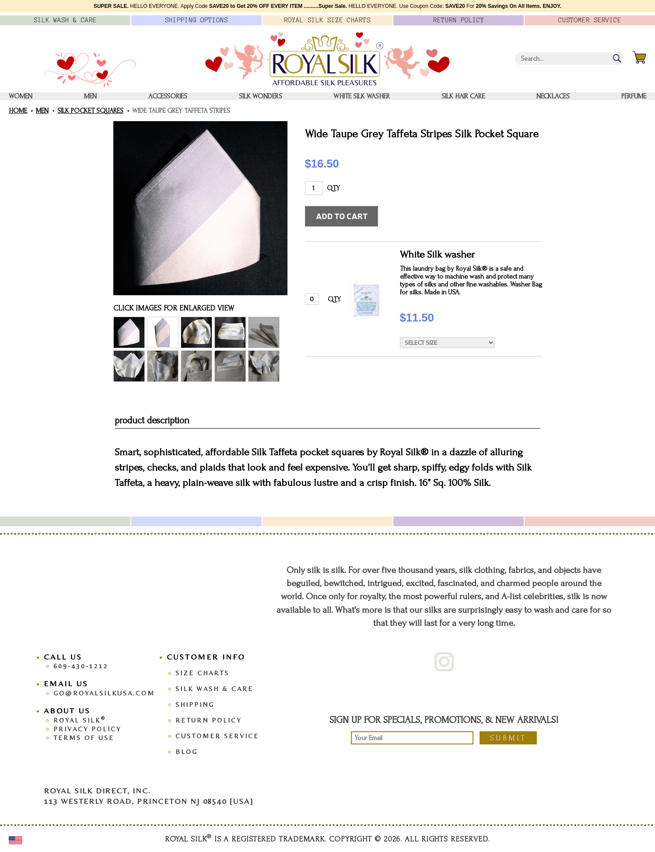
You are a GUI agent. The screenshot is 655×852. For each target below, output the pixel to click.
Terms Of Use (83, 737)
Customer (589, 20)
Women (20, 96)
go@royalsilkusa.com (104, 693)
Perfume (633, 96)
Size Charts (202, 673)
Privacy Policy (87, 729)
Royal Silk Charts (327, 20)
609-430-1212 (81, 666)
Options (196, 20)
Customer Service (217, 736)
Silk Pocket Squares (90, 111)
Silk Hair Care (463, 96)
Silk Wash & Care (214, 688)
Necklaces (553, 96)
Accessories (167, 96)
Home (18, 111)
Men (90, 96)
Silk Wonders (260, 96)
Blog (186, 751)
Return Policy (208, 720)
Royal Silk (79, 720)
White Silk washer (361, 96)
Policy (458, 20)
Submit (508, 738)
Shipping (194, 704)
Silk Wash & (65, 20)
